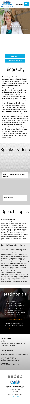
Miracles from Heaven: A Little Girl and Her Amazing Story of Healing (13, 344)
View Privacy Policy (15, 397)
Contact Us (19, 4)
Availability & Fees (15, 60)
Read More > (7, 138)
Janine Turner (5, 353)
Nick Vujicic (4, 363)
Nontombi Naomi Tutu (7, 357)
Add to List (15, 56)
